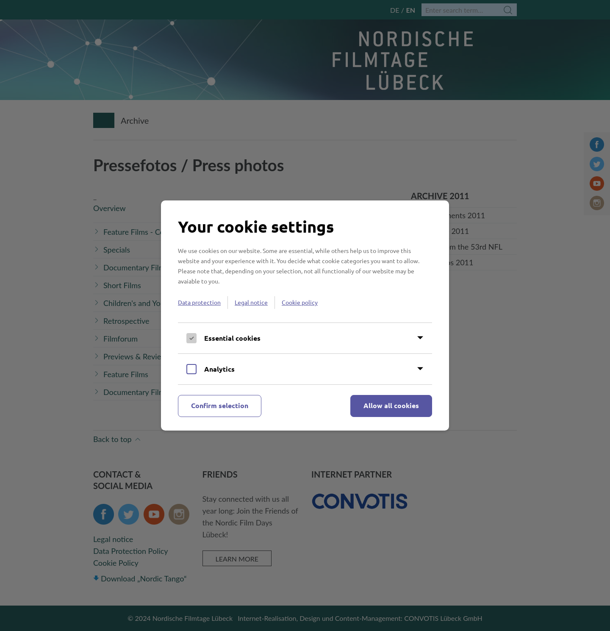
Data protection (199, 302)
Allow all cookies (391, 405)
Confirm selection (219, 405)
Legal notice (251, 302)
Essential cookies (232, 338)
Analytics (219, 368)
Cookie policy (300, 302)
